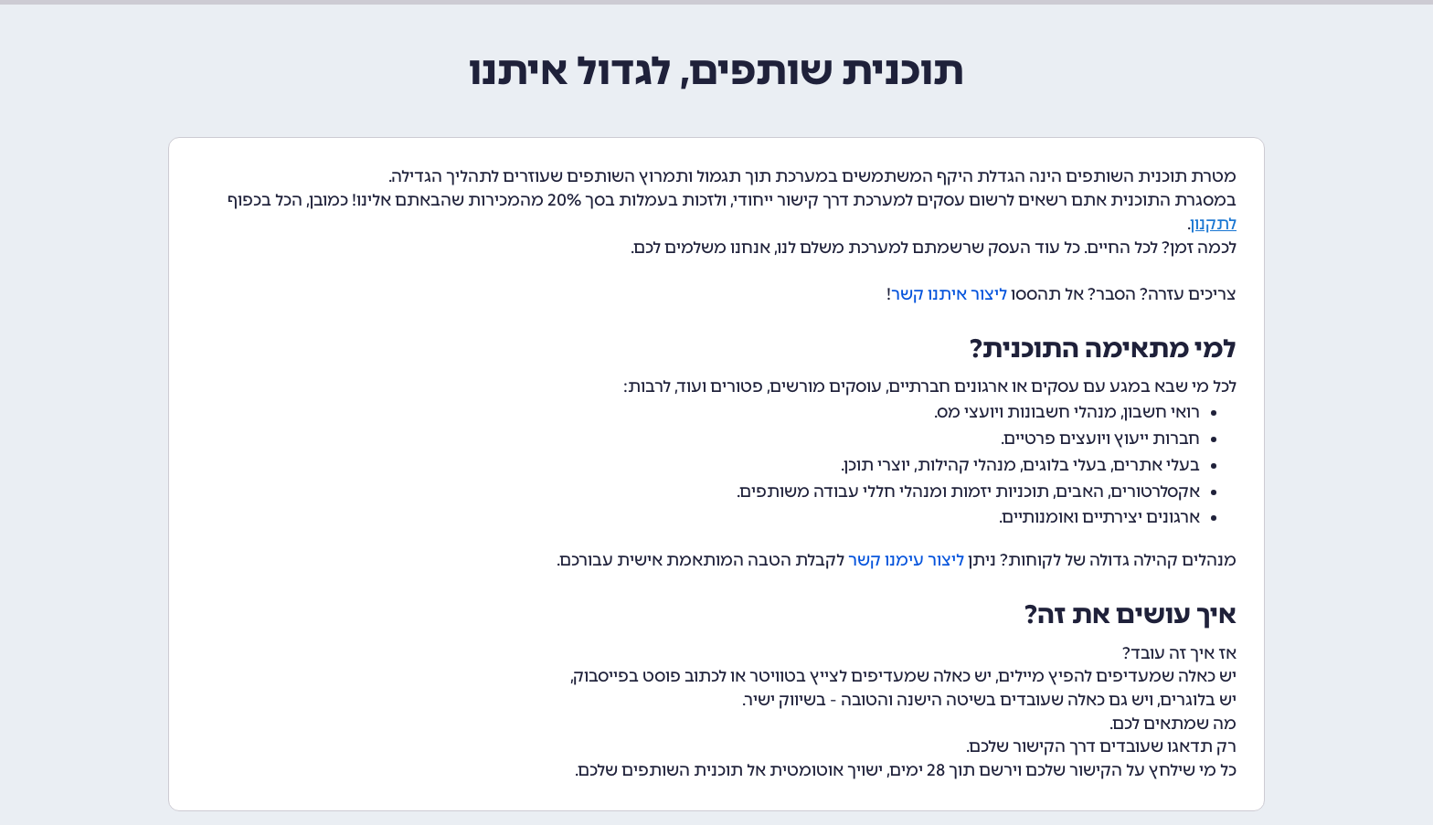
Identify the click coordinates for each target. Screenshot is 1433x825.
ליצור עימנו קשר (906, 560)
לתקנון (1214, 224)
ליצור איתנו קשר (949, 294)
